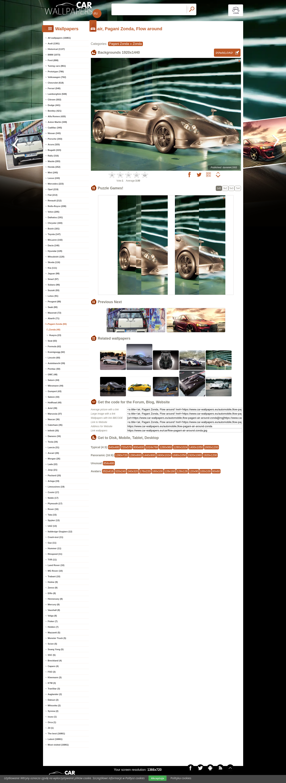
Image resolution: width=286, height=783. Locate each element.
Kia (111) (52, 268)
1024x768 (152, 447)
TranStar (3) (54, 688)
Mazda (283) (54, 161)
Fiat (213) (52, 195)
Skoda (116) (54, 262)
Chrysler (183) (55, 223)
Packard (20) (54, 475)
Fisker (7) (53, 621)
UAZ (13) (52, 526)
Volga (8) (52, 615)
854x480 (108, 463)
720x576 (126, 447)
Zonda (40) (54, 329)
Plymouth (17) (55, 503)
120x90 (193, 471)
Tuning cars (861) (57, 66)
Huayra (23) (55, 335)
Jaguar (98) (54, 273)
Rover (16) (53, 509)
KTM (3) (52, 683)
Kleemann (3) (55, 677)
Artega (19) (53, 481)
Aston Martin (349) (57, 122)
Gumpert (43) (54, 391)
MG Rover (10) (55, 571)
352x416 (108, 471)
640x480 (114, 447)
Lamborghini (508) (57, 94)
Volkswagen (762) (57, 77)
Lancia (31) (53, 447)
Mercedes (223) (56, 184)
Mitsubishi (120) (56, 256)
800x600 (138, 447)
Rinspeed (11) (55, 554)
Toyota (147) (54, 234)
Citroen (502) (54, 99)
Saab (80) (53, 307)
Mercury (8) (54, 604)
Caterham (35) (55, 425)
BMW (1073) (54, 54)
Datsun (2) (53, 700)
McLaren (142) (55, 240)
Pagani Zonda (119, 43)
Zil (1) (51, 728)
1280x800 (135, 455)
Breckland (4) (55, 660)
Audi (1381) (54, 43)
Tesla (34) (53, 442)
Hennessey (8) (55, 599)
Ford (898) (53, 60)
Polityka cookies (181, 778)
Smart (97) (53, 279)
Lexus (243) (54, 178)
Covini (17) (53, 492)
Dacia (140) (53, 245)
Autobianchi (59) (56, 363)
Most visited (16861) (58, 745)
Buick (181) (54, 228)
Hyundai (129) (55, 251)
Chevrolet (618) (56, 83)
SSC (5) (52, 655)
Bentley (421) (54, 111)
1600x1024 (164, 455)
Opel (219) (53, 189)
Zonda (137, 43)
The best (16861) (56, 733)
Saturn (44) (53, 380)
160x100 (157, 471)
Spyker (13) (54, 520)
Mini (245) (53, 172)
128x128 (182, 471)
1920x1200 (210, 455)
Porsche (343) (55, 139)
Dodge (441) (54, 105)
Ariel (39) (52, 408)
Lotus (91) (53, 296)
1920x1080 (195, 455)
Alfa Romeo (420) (57, 116)
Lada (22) (52, 464)
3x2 (225, 188)
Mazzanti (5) (54, 632)
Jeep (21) (52, 470)
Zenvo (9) (53, 587)
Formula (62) (54, 346)
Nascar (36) (54, 419)
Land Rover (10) (56, 565)
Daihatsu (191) (55, 217)
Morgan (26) (54, 458)
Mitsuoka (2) (54, 705)
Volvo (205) (53, 212)
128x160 (170, 471)
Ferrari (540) (54, 88)
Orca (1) (52, 722)
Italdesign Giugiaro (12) (60, 531)
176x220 (145, 471)
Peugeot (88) (54, 301)
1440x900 (149, 455)
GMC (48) (52, 374)
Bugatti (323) (54, 150)
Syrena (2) (53, 711)
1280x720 (121, 455)
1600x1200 (211, 447)
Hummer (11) (54, 548)
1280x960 (166, 447)
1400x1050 (196, 447)
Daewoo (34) (54, 436)
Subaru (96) (54, 285)
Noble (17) (53, 498)
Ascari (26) (53, 453)
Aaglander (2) (55, 694)
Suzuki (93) (53, 290)
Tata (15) (52, 515)
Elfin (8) (52, 593)
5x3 (231, 188)
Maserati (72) (54, 313)
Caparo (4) (53, 666)
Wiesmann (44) (55, 385)
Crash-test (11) (55, 537)
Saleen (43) (53, 397)
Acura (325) (54, 144)
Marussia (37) (55, 414)
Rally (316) (53, 155)
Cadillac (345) (55, 127)
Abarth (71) (53, 318)
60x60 (216, 471)
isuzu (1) (52, 716)
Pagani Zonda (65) (57, 324)
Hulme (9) (53, 582)
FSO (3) (52, 672)
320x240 (120, 471)
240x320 (132, 471)
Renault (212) (55, 200)
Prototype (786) (56, 71)
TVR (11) (52, 559)
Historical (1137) (56, 49)
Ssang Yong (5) (56, 649)
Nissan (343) (54, 133)
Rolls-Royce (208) (57, 206)
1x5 (219, 188)
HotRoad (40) (54, 402)
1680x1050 (179, 455)
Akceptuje (157, 778)
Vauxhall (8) (54, 610)
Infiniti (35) (53, 430)
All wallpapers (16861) (59, 38)
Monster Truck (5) (57, 638)
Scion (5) (52, 644)
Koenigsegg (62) (56, 352)
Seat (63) (52, 341)
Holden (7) (53, 627)
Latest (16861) (55, 739)
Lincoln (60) (54, 357)
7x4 (238, 188)
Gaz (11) (52, 543)
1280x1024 (180, 447)
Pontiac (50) (54, 369)
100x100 (205, 471)
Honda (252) (54, 167)
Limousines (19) (56, 486)
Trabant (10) (54, 576)
